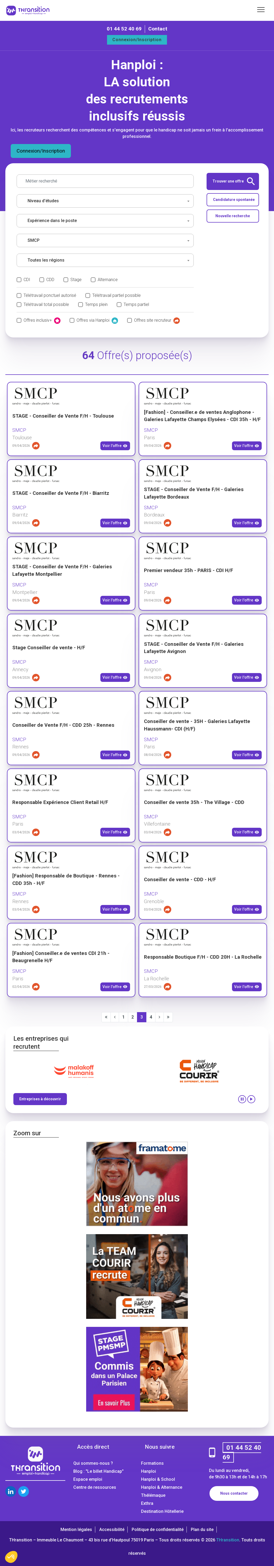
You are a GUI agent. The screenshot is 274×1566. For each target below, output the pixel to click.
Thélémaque (153, 1495)
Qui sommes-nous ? (93, 1463)
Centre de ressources (94, 1487)
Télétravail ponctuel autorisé (50, 295)
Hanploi (148, 1471)
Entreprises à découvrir (40, 1099)
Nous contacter (234, 1493)
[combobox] (105, 201)
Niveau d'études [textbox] (43, 200)
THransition (227, 1539)
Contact (157, 29)
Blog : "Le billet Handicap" (98, 1471)
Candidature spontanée (234, 199)
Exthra (147, 1503)
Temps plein (96, 304)
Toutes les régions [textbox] (46, 260)
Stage (76, 279)
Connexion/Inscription (137, 39)
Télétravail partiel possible (116, 295)
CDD (50, 279)
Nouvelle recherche (232, 216)
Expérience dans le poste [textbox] (52, 220)
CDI (27, 279)
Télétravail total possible (46, 304)
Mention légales (76, 1529)
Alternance (108, 279)
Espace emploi (87, 1479)
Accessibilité (111, 1529)
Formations (152, 1463)
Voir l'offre (114, 446)
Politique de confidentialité (158, 1529)
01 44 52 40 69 (124, 29)
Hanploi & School (158, 1479)
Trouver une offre (233, 181)
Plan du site (202, 1529)
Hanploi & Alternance (161, 1487)
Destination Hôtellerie (162, 1511)
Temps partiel (136, 304)
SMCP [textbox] (34, 240)
